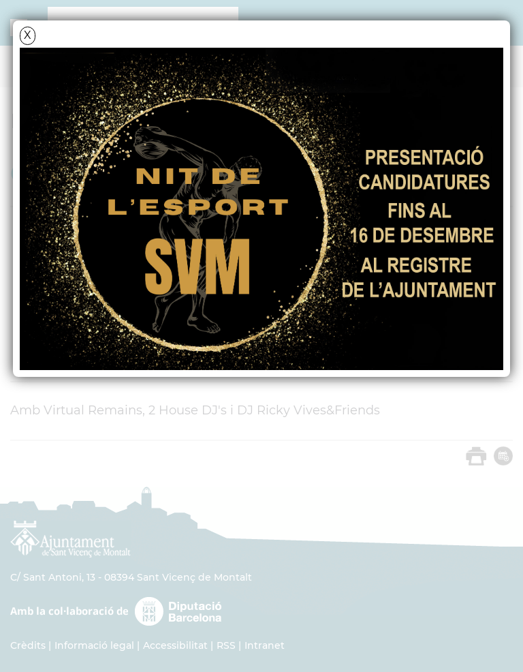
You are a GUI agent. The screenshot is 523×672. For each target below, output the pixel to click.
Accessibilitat (175, 645)
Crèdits (28, 645)
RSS (226, 645)
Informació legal (94, 645)
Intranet (264, 645)
